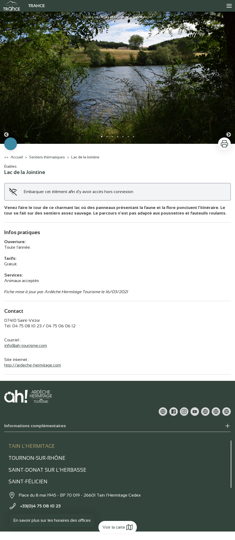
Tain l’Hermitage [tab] (31, 446)
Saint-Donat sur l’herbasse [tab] (47, 470)
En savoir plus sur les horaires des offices (52, 520)
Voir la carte (117, 527)
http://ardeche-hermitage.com (32, 365)
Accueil (17, 157)
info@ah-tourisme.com (25, 345)
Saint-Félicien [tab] (27, 481)
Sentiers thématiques (47, 157)
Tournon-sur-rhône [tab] (36, 458)
